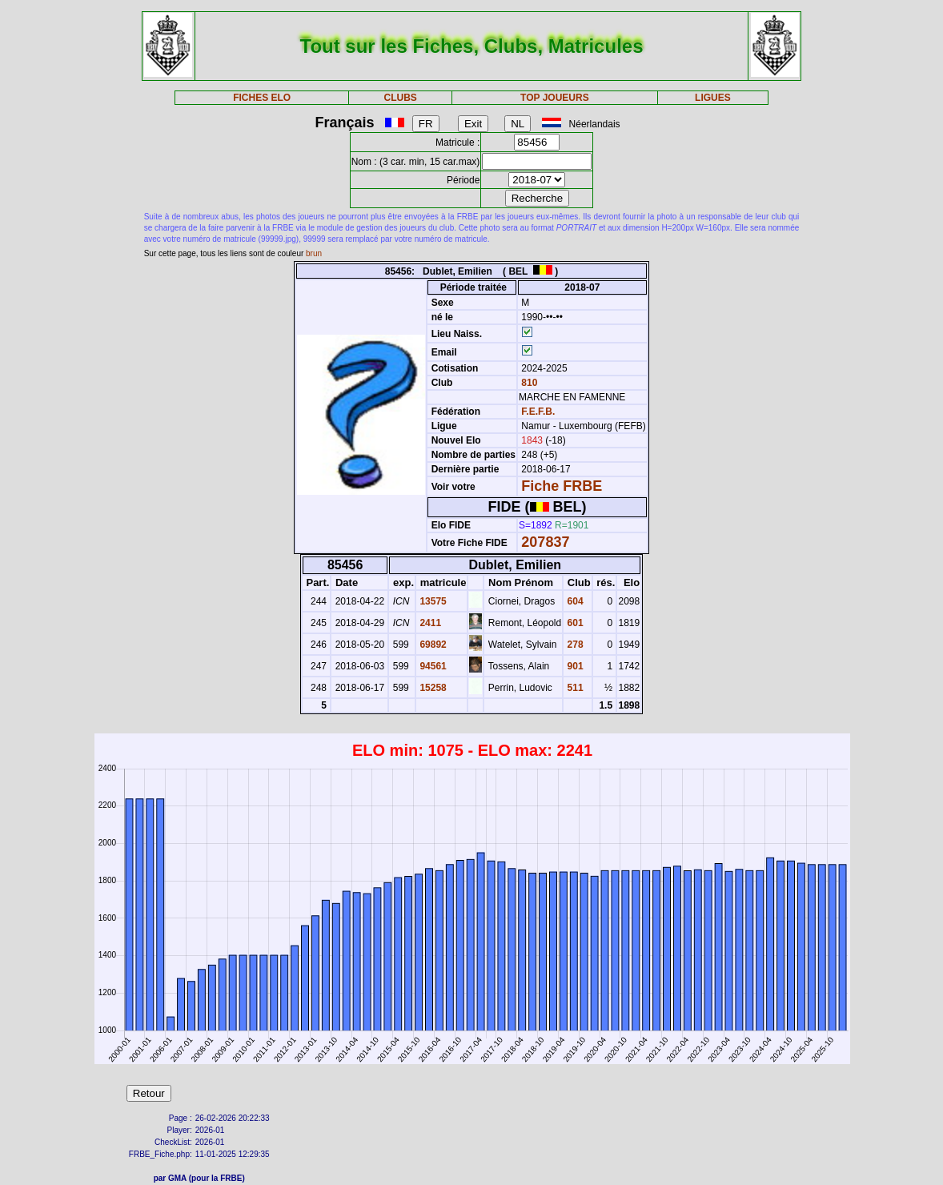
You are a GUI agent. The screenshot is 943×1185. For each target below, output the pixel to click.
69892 (432, 644)
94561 (432, 666)
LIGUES (713, 97)
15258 (432, 687)
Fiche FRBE (561, 486)
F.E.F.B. (538, 411)
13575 (432, 601)
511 (573, 687)
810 (528, 382)
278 (573, 644)
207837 (545, 542)
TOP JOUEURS (554, 97)
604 (573, 601)
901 (573, 666)
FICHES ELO (262, 97)
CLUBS (400, 97)
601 (573, 623)
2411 (429, 623)
